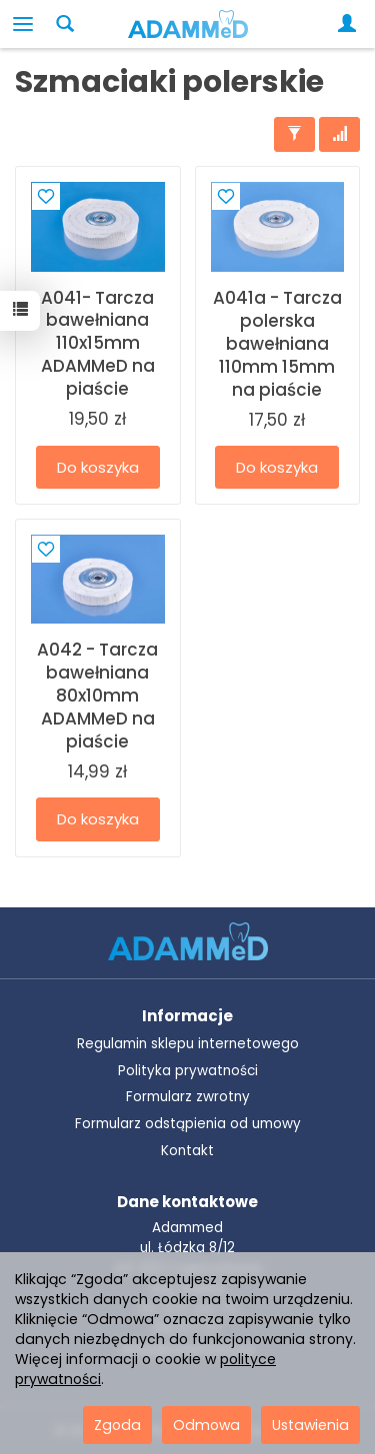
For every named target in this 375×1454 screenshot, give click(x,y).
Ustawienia (310, 1425)
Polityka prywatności (188, 1070)
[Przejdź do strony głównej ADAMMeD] (188, 939)
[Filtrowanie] (294, 134)
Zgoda (117, 1425)
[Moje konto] (351, 24)
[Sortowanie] (339, 134)
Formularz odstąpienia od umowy (188, 1123)
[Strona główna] (188, 24)
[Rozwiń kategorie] (23, 24)
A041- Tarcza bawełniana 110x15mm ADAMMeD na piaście (98, 344)
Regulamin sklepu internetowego (188, 1043)
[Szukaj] (65, 24)
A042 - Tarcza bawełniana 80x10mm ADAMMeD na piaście (97, 695)
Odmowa (206, 1425)
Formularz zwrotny (188, 1096)
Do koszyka (98, 467)
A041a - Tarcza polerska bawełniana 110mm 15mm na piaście (277, 344)
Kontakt (187, 1150)
